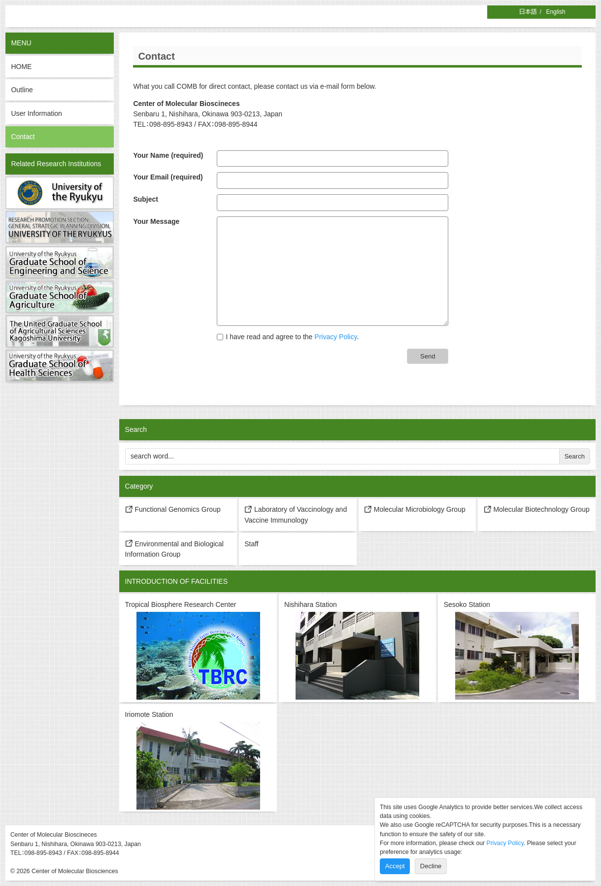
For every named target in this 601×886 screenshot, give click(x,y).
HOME (21, 67)
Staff (251, 544)
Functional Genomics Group (173, 509)
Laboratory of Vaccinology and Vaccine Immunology (295, 514)
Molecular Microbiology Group (415, 509)
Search (575, 456)
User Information (36, 113)
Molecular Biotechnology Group (537, 509)
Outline (22, 90)
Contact (22, 137)
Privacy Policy (335, 337)
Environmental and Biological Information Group (174, 548)
